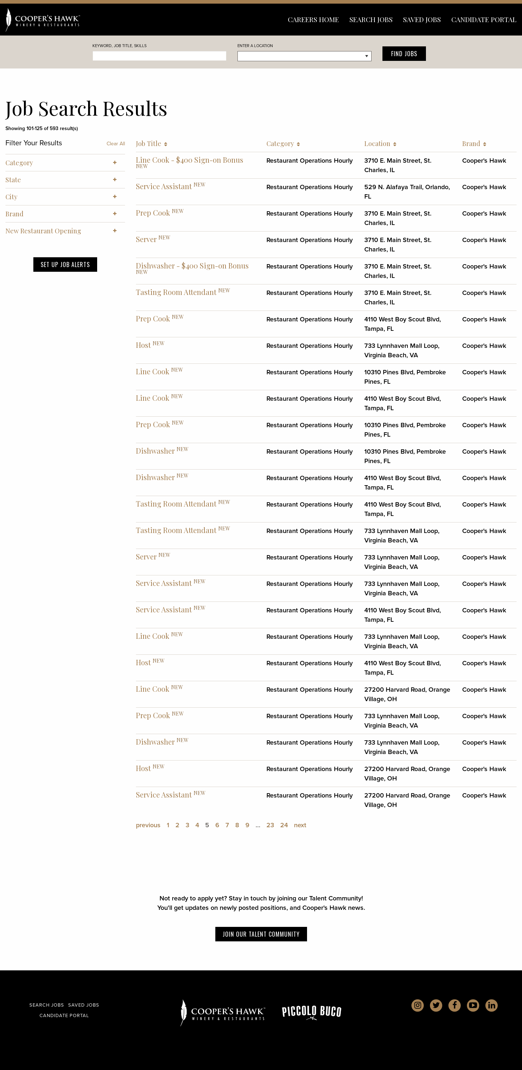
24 (284, 825)
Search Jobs (371, 19)
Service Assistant (164, 186)
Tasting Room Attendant (176, 292)
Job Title (151, 143)
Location (380, 143)
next (300, 825)
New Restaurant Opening (65, 231)
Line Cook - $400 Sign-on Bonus (189, 160)
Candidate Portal (484, 19)
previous (148, 825)
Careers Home (313, 19)
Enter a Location (255, 46)
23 (270, 825)
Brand (474, 143)
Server (146, 239)
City (65, 196)
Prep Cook (153, 212)
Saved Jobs (422, 19)
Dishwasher (155, 450)
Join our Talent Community (261, 934)
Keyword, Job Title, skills (119, 46)
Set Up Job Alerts (65, 264)
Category (283, 143)
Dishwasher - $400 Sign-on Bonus (192, 265)
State (65, 179)
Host (143, 345)
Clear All (116, 143)
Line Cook (152, 371)
